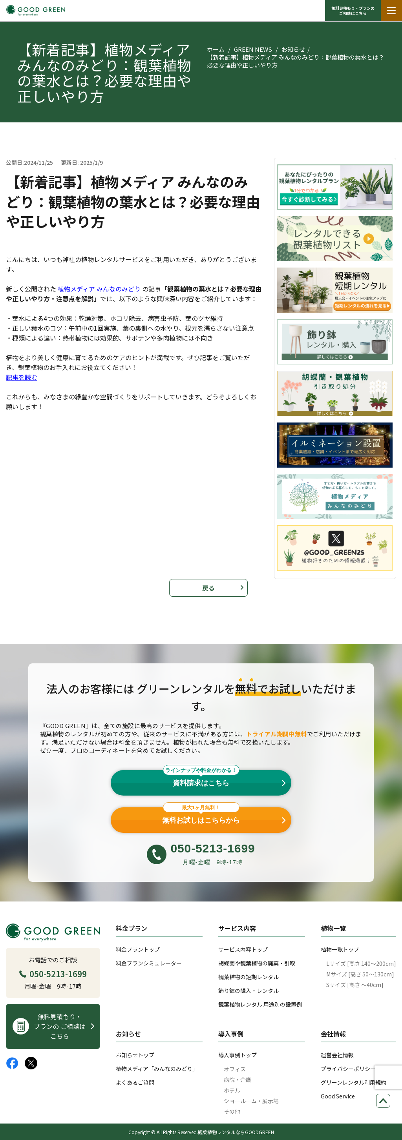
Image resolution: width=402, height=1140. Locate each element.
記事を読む (21, 377)
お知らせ (293, 49)
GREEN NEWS (253, 49)
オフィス (235, 1069)
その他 (232, 1111)
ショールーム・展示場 (251, 1101)
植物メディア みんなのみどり (99, 288)
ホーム (216, 49)
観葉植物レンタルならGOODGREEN (236, 1132)
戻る (208, 587)
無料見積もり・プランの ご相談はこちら (353, 10)
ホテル (232, 1090)
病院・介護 (237, 1080)
